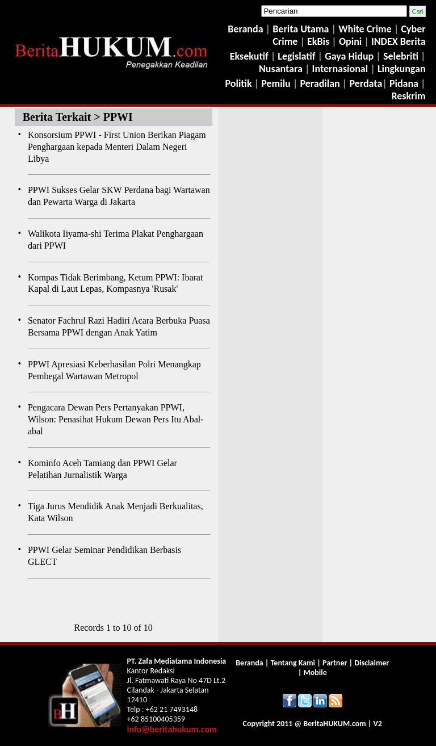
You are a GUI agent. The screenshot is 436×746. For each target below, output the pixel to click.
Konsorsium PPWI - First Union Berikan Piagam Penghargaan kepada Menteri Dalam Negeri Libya (117, 147)
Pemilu (276, 83)
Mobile (315, 672)
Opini (349, 41)
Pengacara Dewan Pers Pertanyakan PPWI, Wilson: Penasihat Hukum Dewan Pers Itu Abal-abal (116, 419)
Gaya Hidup (348, 56)
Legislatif (296, 56)
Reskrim (408, 96)
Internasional (340, 68)
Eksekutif (250, 56)
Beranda (245, 29)
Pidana (403, 83)
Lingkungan (402, 68)
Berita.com (334, 723)
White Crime (366, 29)
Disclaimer (371, 663)
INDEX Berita (398, 41)
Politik (238, 83)
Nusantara (281, 68)
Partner (334, 663)
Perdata (365, 83)
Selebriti (400, 56)
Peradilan (318, 83)
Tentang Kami (294, 663)
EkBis (319, 41)
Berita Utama (301, 29)
